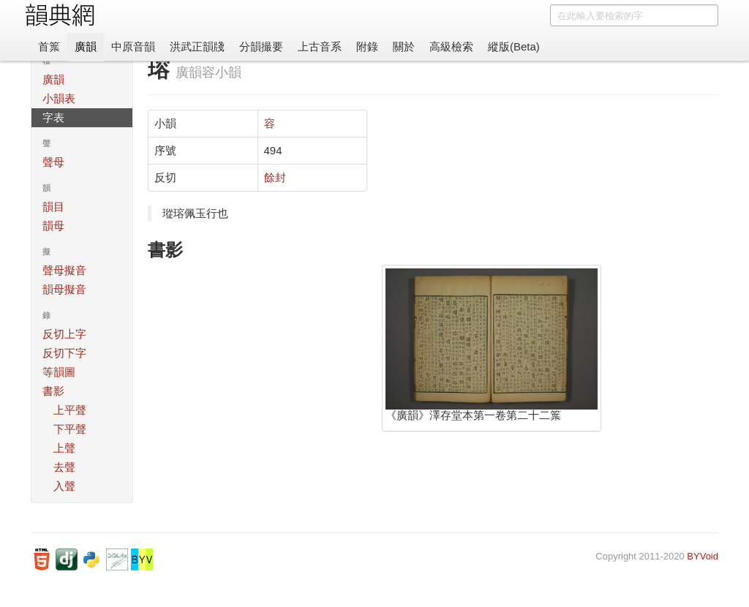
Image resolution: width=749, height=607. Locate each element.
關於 (404, 46)
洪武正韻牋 (197, 46)
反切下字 (64, 353)
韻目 (53, 206)
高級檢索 (451, 46)
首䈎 (49, 46)
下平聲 (69, 429)
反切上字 (64, 334)
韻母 (53, 225)
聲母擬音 (64, 270)
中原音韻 (133, 46)
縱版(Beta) (514, 46)
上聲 (64, 448)
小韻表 (58, 98)
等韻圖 (58, 372)
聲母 (53, 162)
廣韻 (86, 46)
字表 (53, 117)
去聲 (64, 467)
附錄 (367, 46)
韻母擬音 (64, 289)
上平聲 (69, 410)
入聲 (64, 486)
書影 (53, 391)
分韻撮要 (261, 46)
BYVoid (702, 556)
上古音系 (320, 46)
